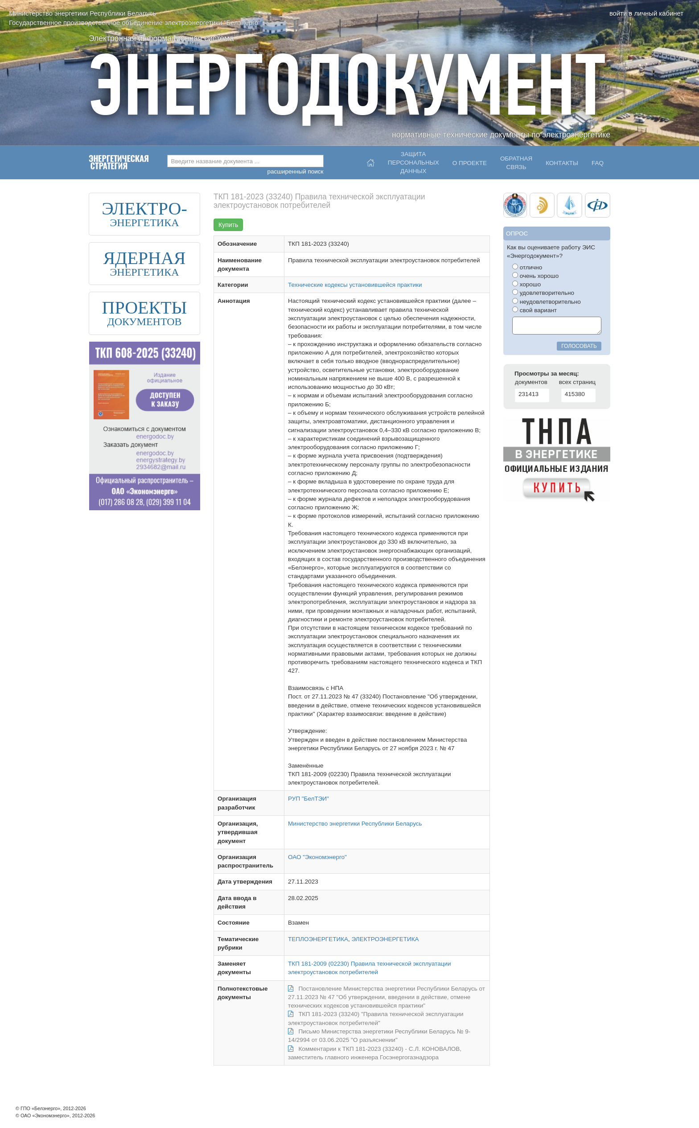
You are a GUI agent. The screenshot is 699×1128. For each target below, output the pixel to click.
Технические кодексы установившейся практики (355, 284)
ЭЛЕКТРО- (144, 209)
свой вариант (534, 310)
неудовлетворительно (546, 301)
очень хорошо (535, 275)
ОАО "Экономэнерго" (317, 857)
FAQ (598, 163)
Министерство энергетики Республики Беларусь (355, 823)
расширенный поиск (295, 171)
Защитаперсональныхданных (413, 160)
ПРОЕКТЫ (144, 308)
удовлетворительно (543, 292)
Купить (228, 224)
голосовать (579, 346)
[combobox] (245, 161)
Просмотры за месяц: (546, 373)
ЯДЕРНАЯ (144, 258)
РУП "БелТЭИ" (308, 798)
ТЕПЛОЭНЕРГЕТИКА (318, 939)
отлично (527, 267)
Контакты (562, 163)
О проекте (469, 163)
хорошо (526, 284)
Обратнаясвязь (516, 162)
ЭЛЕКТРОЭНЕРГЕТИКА (385, 939)
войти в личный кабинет (646, 13)
